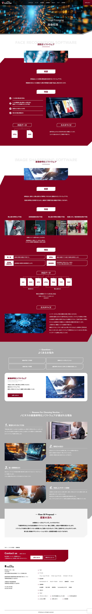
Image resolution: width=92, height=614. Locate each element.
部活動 (70, 587)
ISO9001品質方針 (73, 596)
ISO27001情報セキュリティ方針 (58, 596)
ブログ (58, 2)
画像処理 (66, 581)
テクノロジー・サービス (67, 576)
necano (72, 581)
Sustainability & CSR (62, 587)
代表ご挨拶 (47, 587)
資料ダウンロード (49, 557)
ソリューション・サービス (44, 576)
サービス (36, 2)
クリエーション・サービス (56, 576)
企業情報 (47, 2)
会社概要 (41, 587)
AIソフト (61, 581)
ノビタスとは (30, 2)
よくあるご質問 (42, 599)
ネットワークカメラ (53, 581)
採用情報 (63, 2)
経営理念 (54, 587)
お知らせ (53, 2)
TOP (41, 570)
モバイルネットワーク (44, 581)
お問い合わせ (87, 2)
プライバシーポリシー (44, 596)
